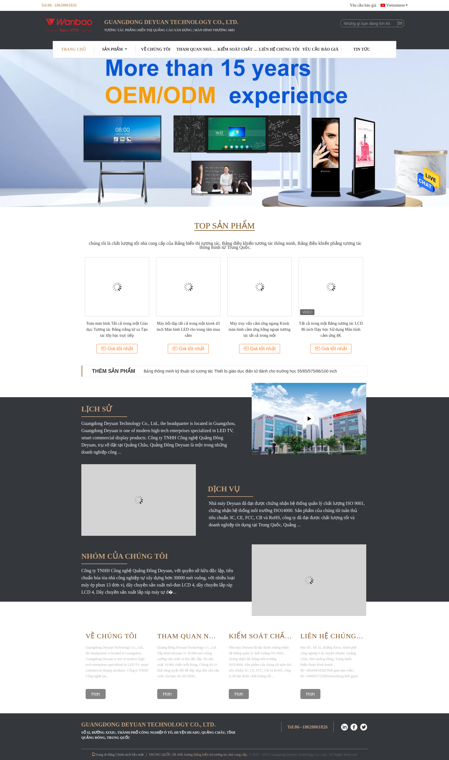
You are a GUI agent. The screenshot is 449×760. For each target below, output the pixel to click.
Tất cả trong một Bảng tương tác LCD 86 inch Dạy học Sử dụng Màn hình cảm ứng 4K (331, 329)
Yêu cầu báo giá (363, 5)
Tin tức (361, 49)
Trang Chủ (73, 49)
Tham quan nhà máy (197, 49)
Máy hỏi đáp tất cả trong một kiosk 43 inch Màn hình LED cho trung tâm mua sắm (188, 329)
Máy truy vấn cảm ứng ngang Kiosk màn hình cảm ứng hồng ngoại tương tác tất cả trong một (260, 329)
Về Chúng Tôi (111, 636)
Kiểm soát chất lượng (238, 49)
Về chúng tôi (156, 49)
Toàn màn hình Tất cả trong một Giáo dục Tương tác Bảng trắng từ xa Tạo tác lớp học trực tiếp (117, 329)
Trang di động (103, 755)
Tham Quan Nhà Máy (188, 636)
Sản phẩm (114, 49)
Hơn (95, 694)
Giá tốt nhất (117, 348)
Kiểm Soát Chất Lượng (260, 636)
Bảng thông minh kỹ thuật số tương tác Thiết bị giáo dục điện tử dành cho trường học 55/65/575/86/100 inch (240, 371)
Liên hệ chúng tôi (279, 49)
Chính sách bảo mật (130, 755)
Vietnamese (397, 5)
